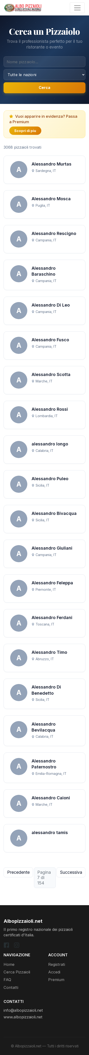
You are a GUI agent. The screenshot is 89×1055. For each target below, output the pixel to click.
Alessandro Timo (49, 652)
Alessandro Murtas (51, 163)
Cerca (44, 87)
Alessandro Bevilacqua (44, 727)
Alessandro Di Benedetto (46, 689)
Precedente (18, 872)
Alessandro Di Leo (51, 305)
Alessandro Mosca (51, 198)
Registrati (56, 964)
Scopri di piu (25, 131)
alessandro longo (50, 443)
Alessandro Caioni (51, 797)
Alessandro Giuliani (52, 548)
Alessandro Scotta (51, 374)
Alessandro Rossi (50, 409)
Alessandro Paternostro (44, 763)
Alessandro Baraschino (44, 271)
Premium (56, 979)
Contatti (11, 987)
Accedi (54, 972)
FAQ (7, 979)
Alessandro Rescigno (54, 233)
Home (9, 964)
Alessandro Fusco (50, 339)
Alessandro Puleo (50, 478)
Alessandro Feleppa (52, 582)
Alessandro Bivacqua (54, 513)
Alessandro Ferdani (52, 617)
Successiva (71, 872)
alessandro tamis (50, 832)
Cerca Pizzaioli (17, 972)
